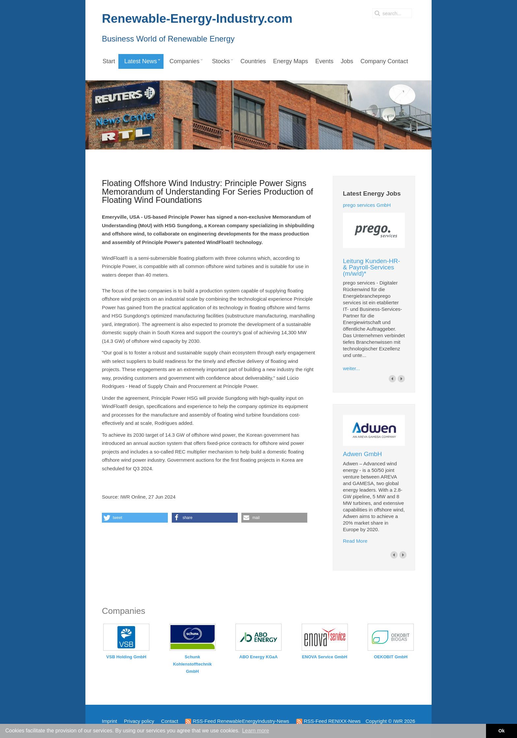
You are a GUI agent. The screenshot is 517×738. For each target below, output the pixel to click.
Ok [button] (501, 730)
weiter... (351, 368)
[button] (135, 518)
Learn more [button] (255, 730)
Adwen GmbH (362, 454)
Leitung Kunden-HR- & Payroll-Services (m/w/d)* (371, 267)
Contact (169, 721)
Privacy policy (139, 721)
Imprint (109, 721)
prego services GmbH (367, 205)
